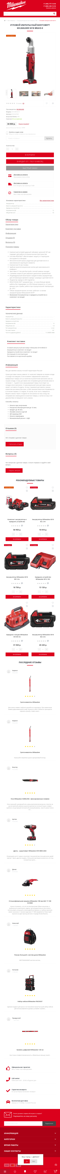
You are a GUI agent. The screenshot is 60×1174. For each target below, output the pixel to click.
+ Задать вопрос (14, 470)
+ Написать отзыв (15, 444)
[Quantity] (12, 149)
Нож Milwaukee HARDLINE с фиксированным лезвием (30, 799)
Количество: (10, 146)
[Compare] (53, 103)
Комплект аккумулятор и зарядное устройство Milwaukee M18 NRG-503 (17, 521)
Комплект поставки (13, 229)
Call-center (16, 1078)
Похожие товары (12, 247)
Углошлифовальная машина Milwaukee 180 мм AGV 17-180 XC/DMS (30, 902)
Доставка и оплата (21, 175)
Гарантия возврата (19, 1090)
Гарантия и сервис (20, 192)
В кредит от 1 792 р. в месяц (30, 161)
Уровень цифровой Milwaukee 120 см (30, 1050)
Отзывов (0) (10, 238)
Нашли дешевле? (24, 124)
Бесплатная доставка (20, 1101)
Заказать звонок (51, 8)
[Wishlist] (47, 103)
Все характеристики (47, 200)
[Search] (54, 14)
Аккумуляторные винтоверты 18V (27, 20)
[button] (49, 4)
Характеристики (12, 224)
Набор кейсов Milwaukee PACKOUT (30, 1001)
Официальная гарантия (21, 1067)
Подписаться (49, 1123)
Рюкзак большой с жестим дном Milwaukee (30, 955)
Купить (49, 138)
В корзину (30, 155)
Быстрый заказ (30, 168)
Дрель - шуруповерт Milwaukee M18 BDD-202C (30, 851)
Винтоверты (11, 20)
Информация (11, 233)
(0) (23, 103)
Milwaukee (20, 109)
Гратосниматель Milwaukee (30, 702)
